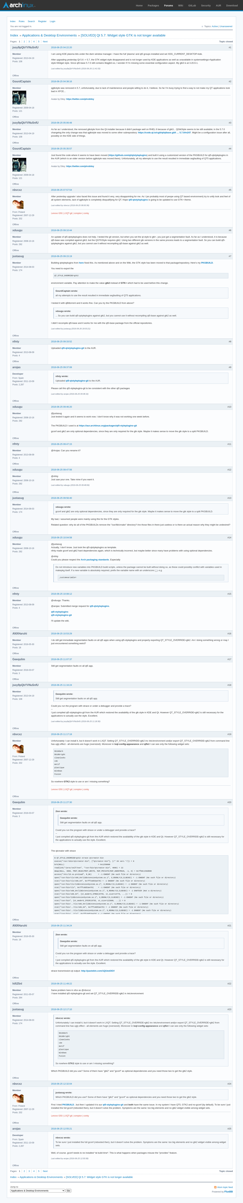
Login (52, 21)
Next (45, 41)
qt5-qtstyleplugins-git (72, 348)
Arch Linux (19, 5)
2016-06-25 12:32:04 (61, 1083)
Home (139, 5)
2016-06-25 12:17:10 (61, 1009)
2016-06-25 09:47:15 (61, 444)
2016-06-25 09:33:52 (61, 341)
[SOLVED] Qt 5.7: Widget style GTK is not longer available (123, 35)
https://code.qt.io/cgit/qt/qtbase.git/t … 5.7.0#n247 (164, 132)
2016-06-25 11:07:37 (61, 659)
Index (13, 21)
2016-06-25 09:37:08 (61, 367)
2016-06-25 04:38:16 (61, 81)
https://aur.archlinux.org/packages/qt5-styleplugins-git (108, 425)
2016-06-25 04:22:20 (61, 47)
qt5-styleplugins (59, 611)
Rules (22, 21)
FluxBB (228, 1191)
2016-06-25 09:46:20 (61, 406)
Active (215, 26)
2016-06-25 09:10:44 (61, 230)
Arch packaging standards (95, 559)
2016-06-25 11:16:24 (61, 685)
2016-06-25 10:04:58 (61, 537)
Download (232, 5)
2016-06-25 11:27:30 (61, 802)
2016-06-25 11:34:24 (61, 925)
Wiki (180, 5)
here (81, 262)
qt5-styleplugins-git (61, 615)
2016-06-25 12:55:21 (61, 1128)
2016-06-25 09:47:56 (61, 469)
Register (42, 21)
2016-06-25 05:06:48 (61, 122)
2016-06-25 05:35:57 (61, 148)
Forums (168, 5)
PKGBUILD (207, 262)
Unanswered (226, 26)
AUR (218, 5)
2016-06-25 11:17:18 (61, 734)
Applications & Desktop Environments (49, 35)
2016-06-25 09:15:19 (61, 256)
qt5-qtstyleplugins (138, 199)
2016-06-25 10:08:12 (61, 594)
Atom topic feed (225, 1187)
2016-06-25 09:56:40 (61, 498)
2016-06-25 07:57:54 (61, 190)
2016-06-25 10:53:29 (61, 633)
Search (31, 21)
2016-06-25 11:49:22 (61, 983)
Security (206, 5)
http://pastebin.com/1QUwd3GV (98, 971)
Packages (153, 5)
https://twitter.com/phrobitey (80, 99)
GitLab (192, 5)
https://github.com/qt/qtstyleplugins (128, 155)
